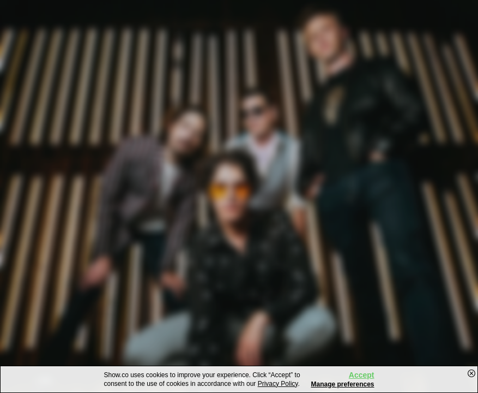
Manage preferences (342, 384)
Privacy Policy (278, 384)
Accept (361, 375)
